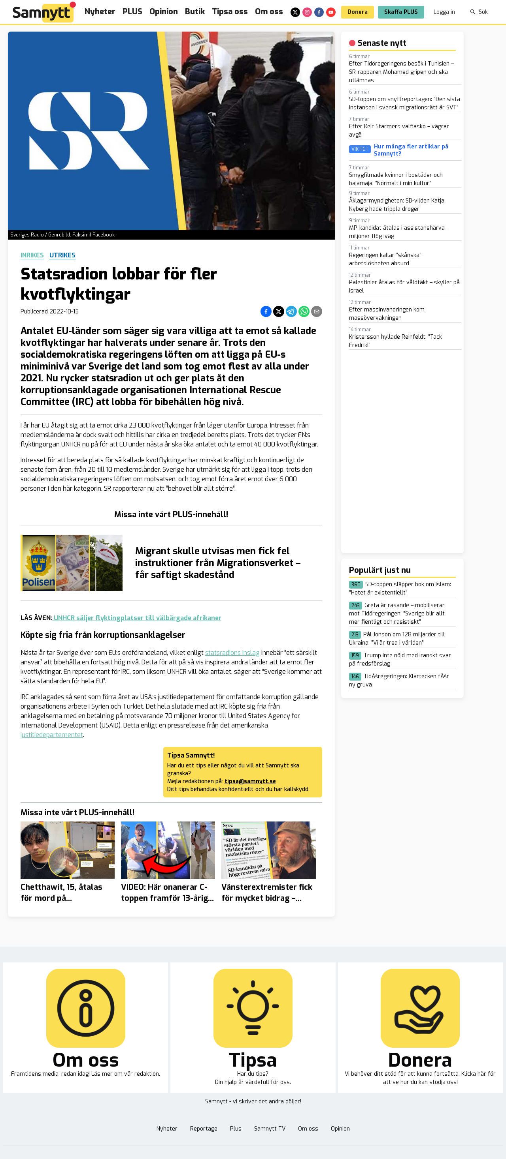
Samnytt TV (269, 1129)
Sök (479, 12)
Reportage (203, 1129)
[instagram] (307, 12)
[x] (295, 12)
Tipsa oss (230, 11)
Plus (236, 1129)
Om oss (269, 11)
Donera (357, 12)
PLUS (132, 11)
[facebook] (319, 12)
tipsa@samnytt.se (250, 781)
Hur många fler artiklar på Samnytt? (411, 150)
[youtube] (331, 12)
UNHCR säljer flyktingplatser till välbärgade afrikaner (136, 618)
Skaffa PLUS (401, 12)
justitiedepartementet (52, 735)
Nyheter (100, 11)
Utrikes (62, 255)
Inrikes (32, 255)
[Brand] (44, 12)
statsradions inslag (232, 653)
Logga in (444, 12)
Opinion (163, 11)
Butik (195, 11)
